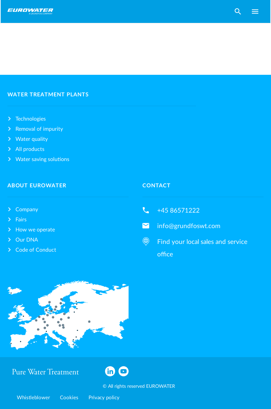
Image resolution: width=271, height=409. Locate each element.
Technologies (30, 119)
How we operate (35, 229)
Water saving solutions (42, 159)
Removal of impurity (39, 129)
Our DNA (26, 240)
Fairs (21, 219)
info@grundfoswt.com (189, 226)
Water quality (31, 139)
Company (26, 209)
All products (29, 149)
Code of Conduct (35, 250)
